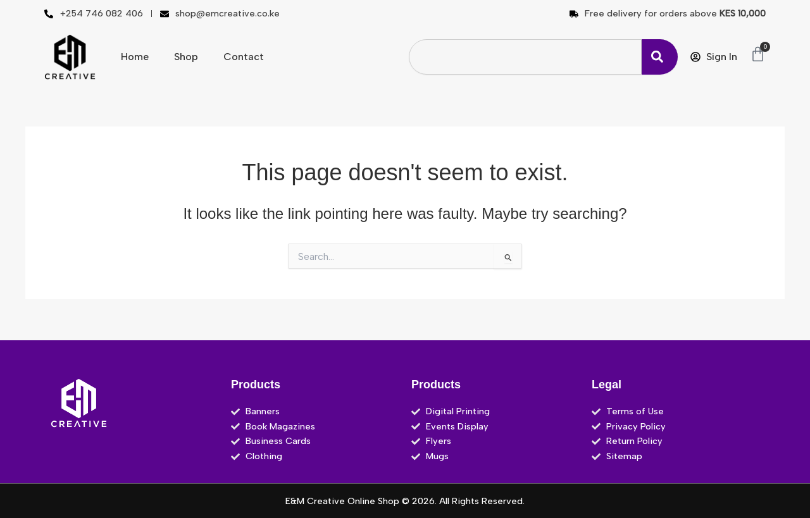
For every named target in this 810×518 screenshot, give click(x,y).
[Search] (660, 57)
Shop (186, 57)
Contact (243, 57)
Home (135, 57)
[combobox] (525, 57)
